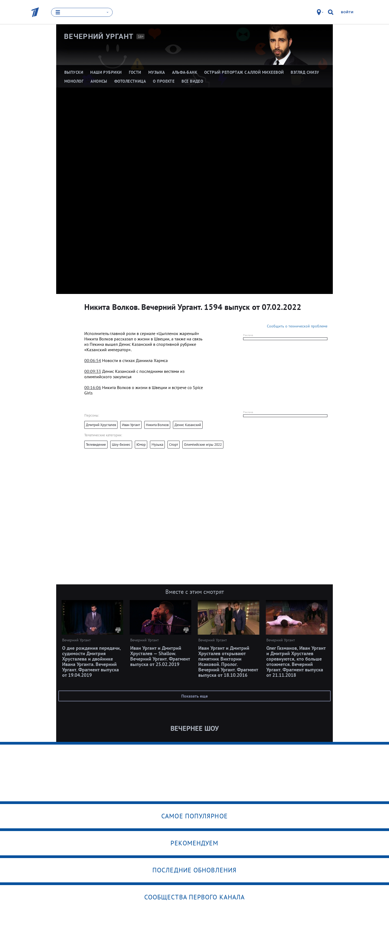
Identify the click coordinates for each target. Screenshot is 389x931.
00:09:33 (92, 371)
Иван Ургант (131, 425)
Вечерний (99, 36)
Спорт (173, 444)
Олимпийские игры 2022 (203, 444)
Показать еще (194, 696)
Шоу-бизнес (121, 444)
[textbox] (147, 341)
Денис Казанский (188, 425)
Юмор (141, 444)
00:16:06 (92, 387)
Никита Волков (157, 425)
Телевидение (96, 444)
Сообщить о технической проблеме (297, 326)
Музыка (157, 444)
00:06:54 (92, 360)
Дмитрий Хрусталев (101, 425)
